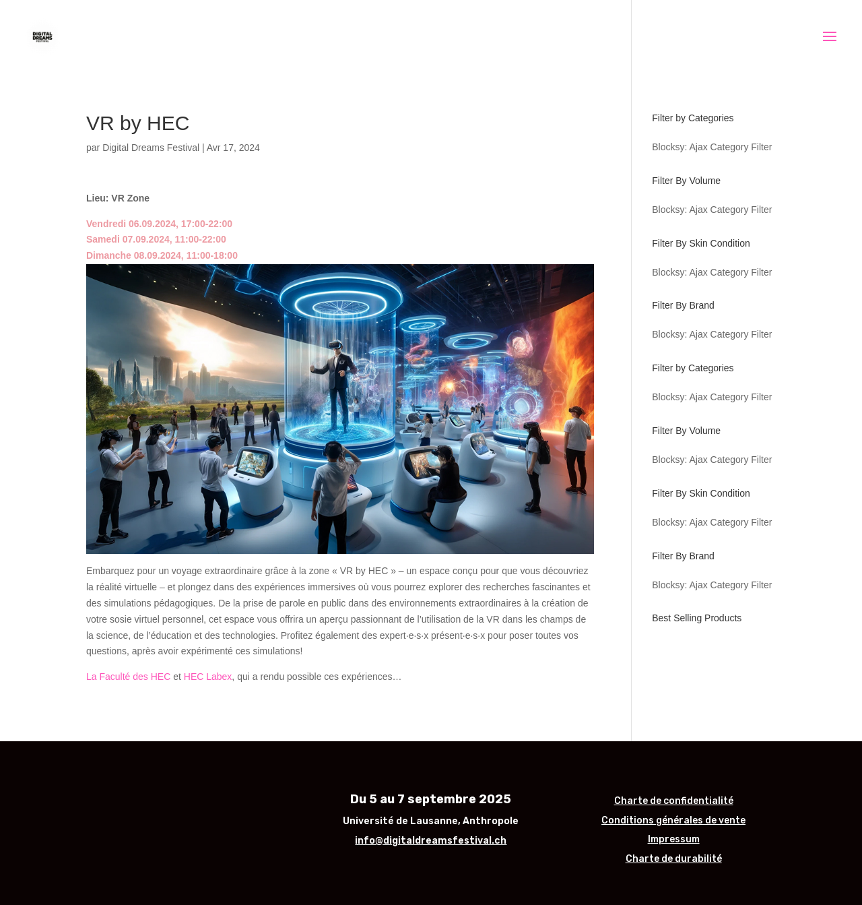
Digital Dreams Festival (150, 147)
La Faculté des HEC (128, 676)
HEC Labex (208, 676)
